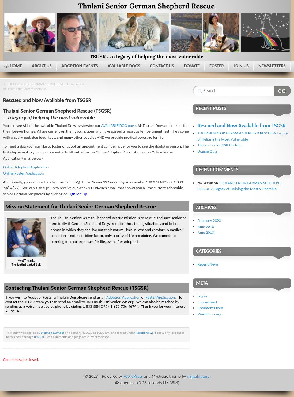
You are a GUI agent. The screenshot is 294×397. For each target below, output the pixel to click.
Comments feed (210, 308)
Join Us (241, 65)
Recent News (144, 332)
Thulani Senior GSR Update (219, 145)
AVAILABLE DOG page (118, 125)
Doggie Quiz (207, 151)
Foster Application (160, 297)
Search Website (282, 91)
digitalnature (198, 376)
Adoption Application (123, 297)
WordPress (133, 376)
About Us (42, 65)
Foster (216, 65)
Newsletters (272, 65)
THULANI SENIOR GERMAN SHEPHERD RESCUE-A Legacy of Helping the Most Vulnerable (43, 86)
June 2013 (206, 232)
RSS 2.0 (39, 337)
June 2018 (206, 226)
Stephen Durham (52, 332)
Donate (192, 65)
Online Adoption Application (26, 167)
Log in (202, 296)
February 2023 (209, 220)
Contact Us (162, 65)
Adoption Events (80, 65)
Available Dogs (124, 65)
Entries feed (207, 302)
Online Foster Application (23, 173)
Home (16, 65)
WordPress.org (209, 314)
